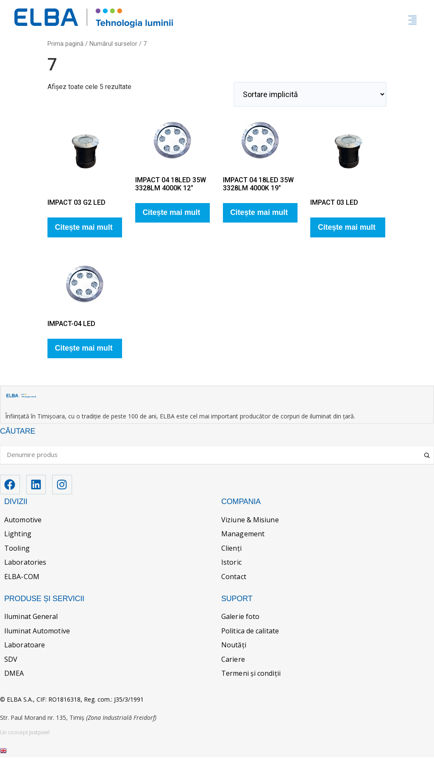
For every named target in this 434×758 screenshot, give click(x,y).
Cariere (233, 660)
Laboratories (25, 563)
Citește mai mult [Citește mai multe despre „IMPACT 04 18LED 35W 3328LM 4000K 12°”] (171, 212)
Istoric (231, 563)
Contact (233, 577)
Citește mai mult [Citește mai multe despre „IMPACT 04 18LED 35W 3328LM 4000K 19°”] (259, 212)
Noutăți (233, 645)
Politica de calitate (250, 631)
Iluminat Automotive (37, 631)
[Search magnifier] (428, 453)
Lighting (17, 535)
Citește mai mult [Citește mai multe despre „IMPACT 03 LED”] (347, 227)
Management (242, 535)
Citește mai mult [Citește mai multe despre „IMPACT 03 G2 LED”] (84, 227)
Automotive (23, 520)
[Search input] (213, 455)
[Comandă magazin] (310, 94)
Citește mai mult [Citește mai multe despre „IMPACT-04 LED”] (84, 348)
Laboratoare (24, 645)
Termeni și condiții (251, 674)
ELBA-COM (21, 577)
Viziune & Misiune (250, 520)
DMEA (14, 674)
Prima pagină (65, 43)
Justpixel (39, 733)
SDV (10, 660)
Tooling (17, 549)
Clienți (231, 549)
